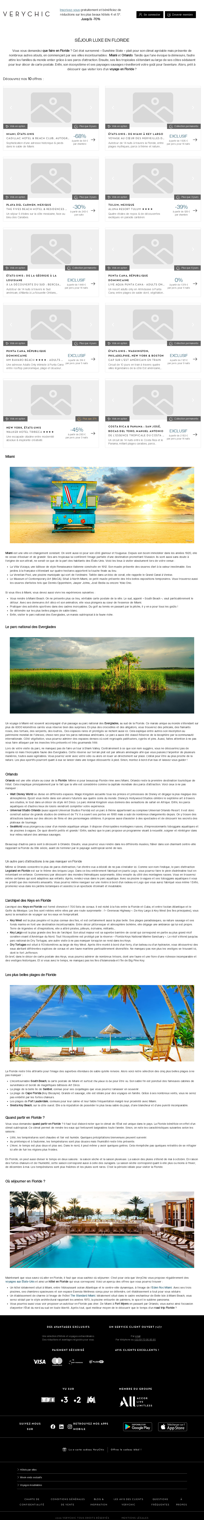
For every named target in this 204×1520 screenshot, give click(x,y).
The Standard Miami (82, 1295)
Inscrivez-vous (70, 10)
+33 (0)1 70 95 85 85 (145, 1339)
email (137, 1336)
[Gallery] (51, 107)
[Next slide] (91, 107)
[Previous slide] (11, 107)
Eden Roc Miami (162, 1287)
